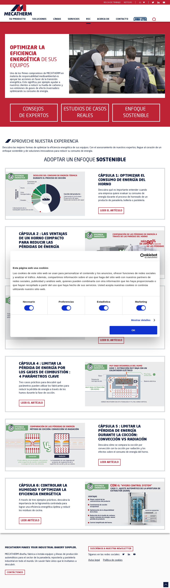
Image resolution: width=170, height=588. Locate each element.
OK (133, 330)
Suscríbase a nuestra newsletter (110, 549)
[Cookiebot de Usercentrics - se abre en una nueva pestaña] (142, 255)
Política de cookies (113, 560)
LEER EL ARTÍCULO (111, 211)
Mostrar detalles (141, 320)
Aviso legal (94, 560)
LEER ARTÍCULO (109, 462)
